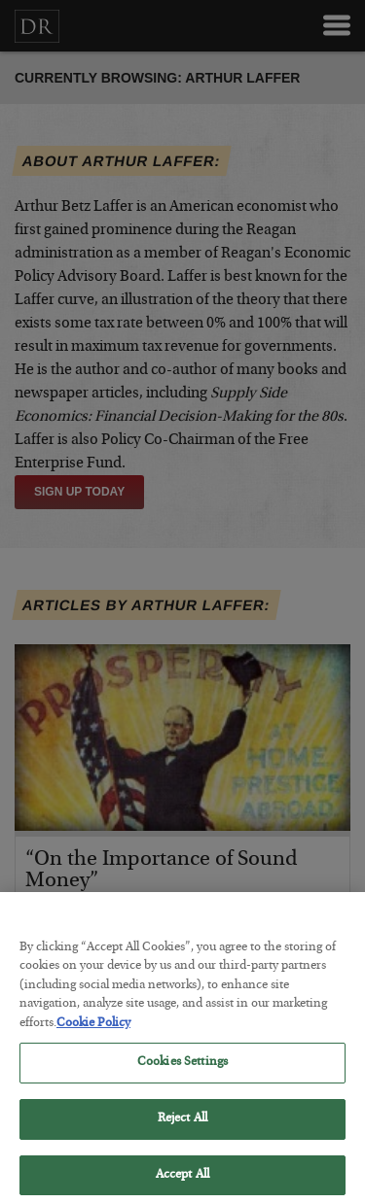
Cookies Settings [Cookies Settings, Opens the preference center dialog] (182, 1070)
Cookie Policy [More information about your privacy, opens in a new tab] (93, 1030)
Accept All (182, 1182)
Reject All (182, 1125)
